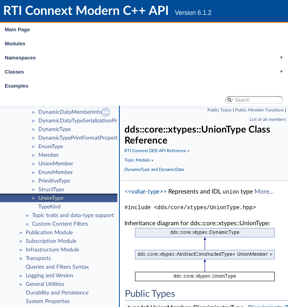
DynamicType (54, 129)
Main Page (17, 29)
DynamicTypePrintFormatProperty (79, 138)
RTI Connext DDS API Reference (155, 151)
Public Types (219, 110)
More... (264, 192)
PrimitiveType (54, 181)
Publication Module (49, 232)
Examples (17, 86)
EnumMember (55, 172)
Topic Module (137, 160)
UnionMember (55, 164)
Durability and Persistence (57, 293)
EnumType (50, 146)
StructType (51, 189)
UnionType (50, 198)
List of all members (268, 119)
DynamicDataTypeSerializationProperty (85, 121)
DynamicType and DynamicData (154, 169)
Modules (15, 44)
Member (48, 155)
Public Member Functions (259, 110)
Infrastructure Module (52, 250)
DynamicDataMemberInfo (70, 112)
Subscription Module (51, 241)
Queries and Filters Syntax (57, 267)
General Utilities (45, 284)
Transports (38, 258)
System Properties (48, 301)
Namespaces (146, 57)
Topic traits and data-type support (73, 215)
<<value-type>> (145, 192)
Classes (146, 71)
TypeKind (49, 207)
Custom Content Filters (60, 224)
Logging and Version (49, 275)
